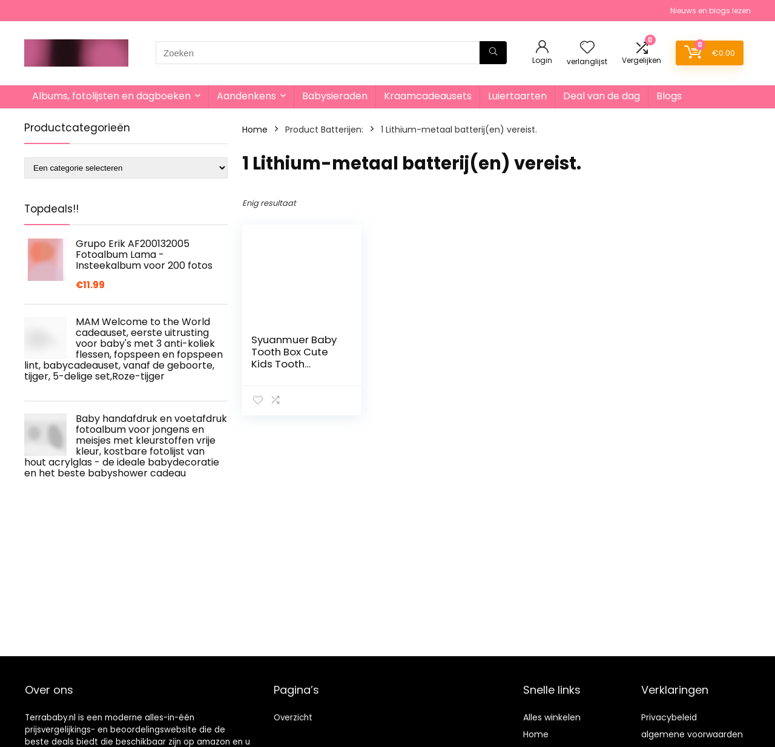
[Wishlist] (587, 48)
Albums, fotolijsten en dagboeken (111, 96)
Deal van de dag (601, 96)
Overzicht (293, 717)
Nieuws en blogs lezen (710, 10)
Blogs (669, 96)
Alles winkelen (552, 717)
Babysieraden (335, 96)
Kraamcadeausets (428, 96)
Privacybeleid (669, 717)
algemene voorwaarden (692, 734)
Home (255, 129)
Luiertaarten (517, 96)
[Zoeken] (493, 52)
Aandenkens (246, 96)
